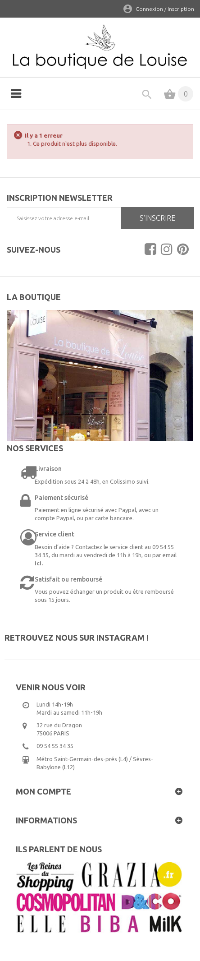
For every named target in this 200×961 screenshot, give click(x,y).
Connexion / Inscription (165, 9)
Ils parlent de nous (59, 849)
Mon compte (43, 791)
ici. (39, 563)
